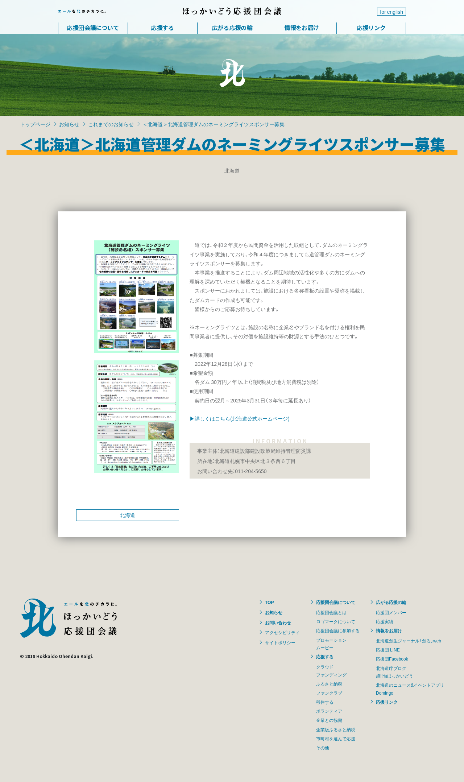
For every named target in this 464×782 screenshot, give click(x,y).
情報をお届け (301, 27)
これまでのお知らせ (111, 124)
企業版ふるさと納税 (335, 729)
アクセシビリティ (282, 632)
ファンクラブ (329, 693)
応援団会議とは (331, 612)
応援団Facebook (392, 658)
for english (391, 11)
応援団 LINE (388, 649)
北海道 (127, 514)
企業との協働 (329, 720)
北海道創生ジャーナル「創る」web (408, 640)
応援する (162, 27)
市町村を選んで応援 (335, 738)
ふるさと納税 (329, 683)
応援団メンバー (391, 612)
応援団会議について (93, 27)
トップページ (35, 124)
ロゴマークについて (335, 621)
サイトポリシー (280, 642)
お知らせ (69, 124)
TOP (269, 602)
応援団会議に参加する (338, 630)
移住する (325, 702)
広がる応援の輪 (232, 27)
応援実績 (384, 621)
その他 (322, 747)
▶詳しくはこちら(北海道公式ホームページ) (239, 418)
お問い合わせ (278, 622)
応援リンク (371, 27)
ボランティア (329, 711)
